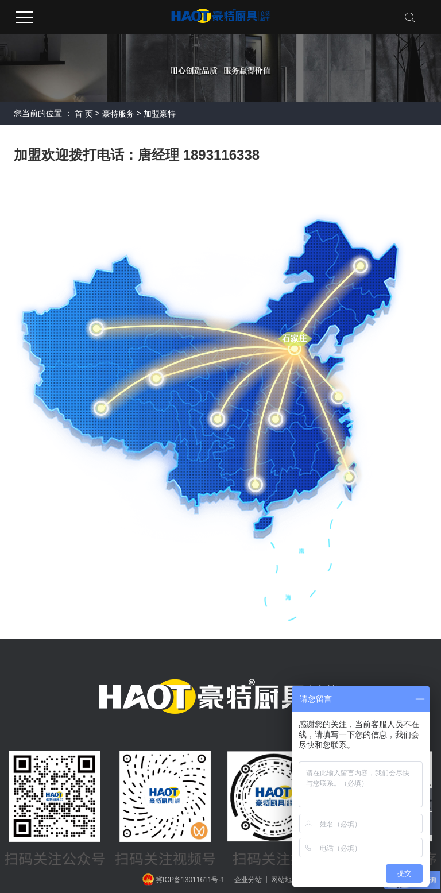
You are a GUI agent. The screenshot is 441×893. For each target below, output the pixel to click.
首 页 (84, 113)
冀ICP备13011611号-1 (190, 879)
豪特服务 (118, 113)
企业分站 (248, 879)
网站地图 (285, 879)
